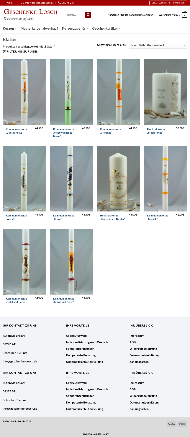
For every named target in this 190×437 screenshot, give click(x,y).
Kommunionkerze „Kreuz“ (63, 217)
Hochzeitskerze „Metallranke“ (156, 130)
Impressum (137, 335)
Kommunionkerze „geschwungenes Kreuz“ (63, 132)
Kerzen (10, 28)
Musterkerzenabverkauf (39, 28)
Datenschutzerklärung (144, 355)
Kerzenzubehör (75, 28)
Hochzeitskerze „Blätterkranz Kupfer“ (112, 217)
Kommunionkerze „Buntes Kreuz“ (16, 130)
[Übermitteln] (88, 15)
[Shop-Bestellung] (158, 45)
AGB (133, 342)
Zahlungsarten (139, 361)
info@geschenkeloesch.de (20, 361)
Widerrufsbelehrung (143, 348)
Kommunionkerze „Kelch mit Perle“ (16, 300)
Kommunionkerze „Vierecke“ (110, 130)
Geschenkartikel (106, 28)
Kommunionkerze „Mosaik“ (157, 217)
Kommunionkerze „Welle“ (16, 217)
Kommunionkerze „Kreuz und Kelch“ (63, 300)
